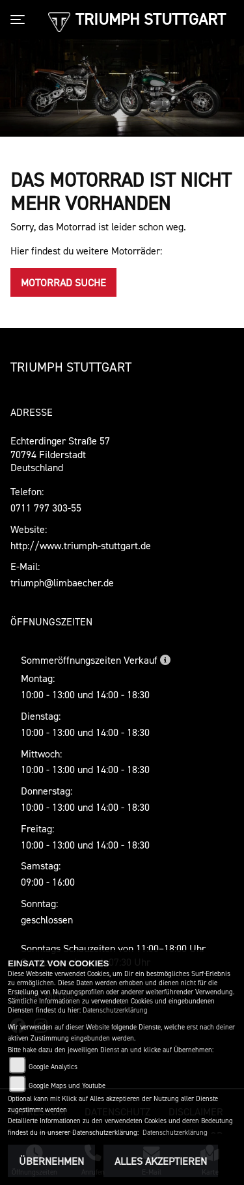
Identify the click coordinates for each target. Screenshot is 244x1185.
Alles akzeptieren (161, 1160)
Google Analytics (53, 1067)
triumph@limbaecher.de (62, 582)
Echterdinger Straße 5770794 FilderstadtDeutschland (60, 454)
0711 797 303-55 (45, 507)
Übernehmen (51, 1160)
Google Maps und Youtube (67, 1086)
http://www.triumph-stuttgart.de (80, 545)
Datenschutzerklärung (115, 1010)
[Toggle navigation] (20, 19)
